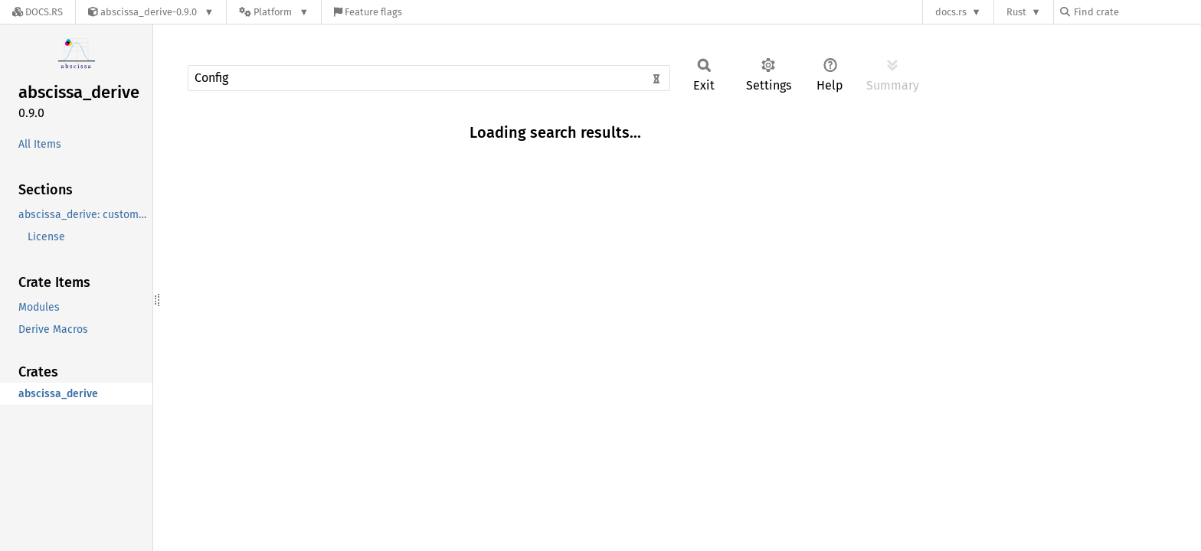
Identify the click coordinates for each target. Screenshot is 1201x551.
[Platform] (274, 12)
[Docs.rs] (37, 12)
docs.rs (951, 12)
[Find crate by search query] (1136, 12)
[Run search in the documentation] (429, 78)
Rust (1016, 12)
